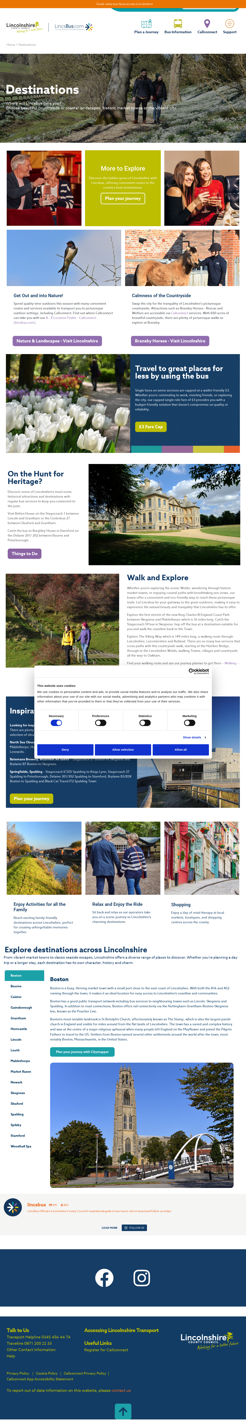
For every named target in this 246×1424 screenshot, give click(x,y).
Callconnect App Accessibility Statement (40, 1379)
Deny (65, 749)
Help (11, 1356)
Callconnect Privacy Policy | (86, 1373)
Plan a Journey (146, 35)
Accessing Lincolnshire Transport (121, 1330)
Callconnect (207, 35)
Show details (192, 737)
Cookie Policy (47, 1373)
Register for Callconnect (106, 1350)
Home (11, 45)
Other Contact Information (31, 1350)
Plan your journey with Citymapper (82, 1052)
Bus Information (178, 35)
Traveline (15, 1343)
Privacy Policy (18, 1373)
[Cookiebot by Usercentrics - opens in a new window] (191, 671)
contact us (121, 1390)
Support (230, 35)
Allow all (181, 749)
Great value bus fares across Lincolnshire (124, 4)
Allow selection (123, 749)
